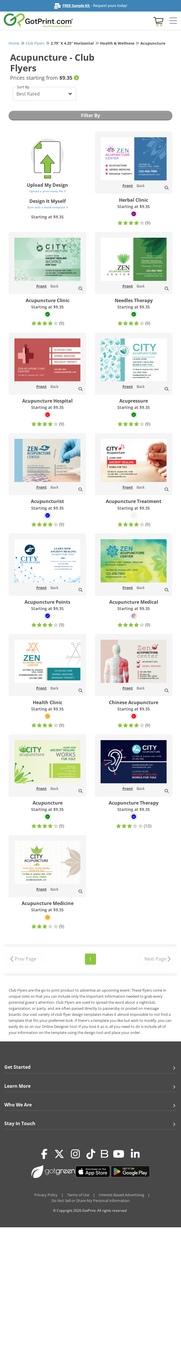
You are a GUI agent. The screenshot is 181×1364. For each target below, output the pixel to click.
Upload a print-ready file (47, 191)
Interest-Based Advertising (121, 1194)
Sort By (23, 87)
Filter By (90, 115)
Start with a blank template (47, 207)
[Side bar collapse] (173, 21)
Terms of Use (78, 1194)
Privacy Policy (46, 1194)
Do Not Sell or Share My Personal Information (91, 1200)
